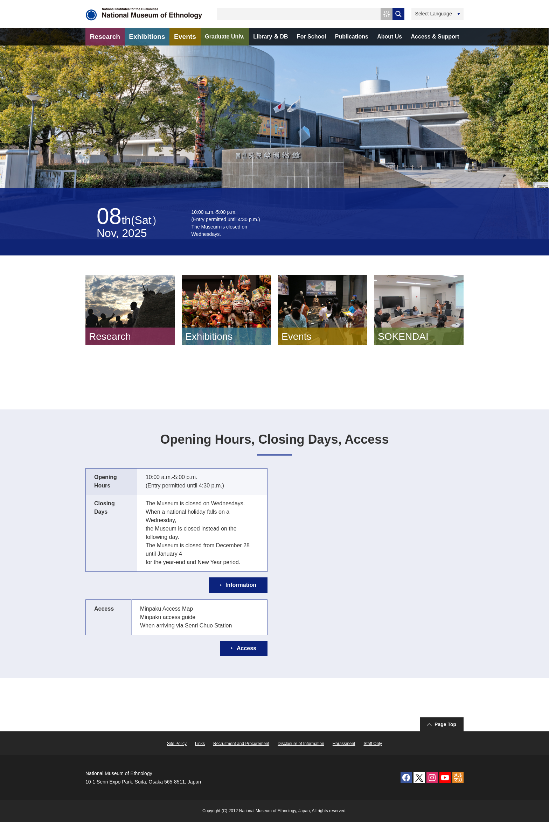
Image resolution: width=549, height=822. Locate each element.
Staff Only (373, 743)
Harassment (344, 743)
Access (246, 648)
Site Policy (177, 743)
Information (240, 585)
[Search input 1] (299, 14)
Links (200, 743)
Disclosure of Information (301, 743)
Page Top (445, 724)
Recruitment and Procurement (241, 743)
